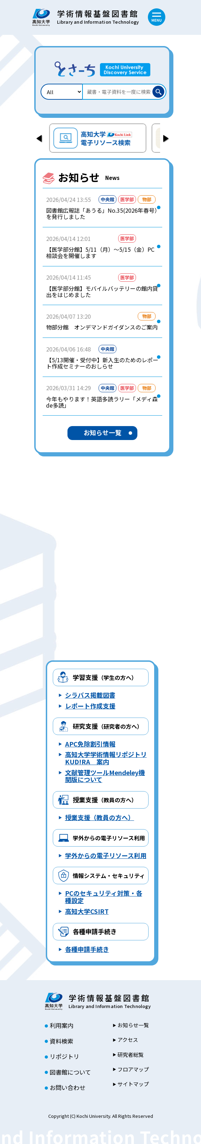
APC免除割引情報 (90, 743)
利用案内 (61, 1025)
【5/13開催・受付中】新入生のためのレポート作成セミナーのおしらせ (102, 363)
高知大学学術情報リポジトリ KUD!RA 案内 (106, 758)
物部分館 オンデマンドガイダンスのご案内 (102, 327)
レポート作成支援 (90, 705)
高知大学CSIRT (87, 911)
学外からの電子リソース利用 (105, 855)
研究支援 (108, 725)
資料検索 (61, 1041)
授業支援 (105, 799)
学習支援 (105, 677)
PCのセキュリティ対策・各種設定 (103, 896)
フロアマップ (133, 1069)
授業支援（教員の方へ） (99, 817)
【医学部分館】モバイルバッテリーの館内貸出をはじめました (102, 291)
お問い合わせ (67, 1087)
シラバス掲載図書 (90, 694)
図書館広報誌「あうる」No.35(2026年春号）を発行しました (101, 213)
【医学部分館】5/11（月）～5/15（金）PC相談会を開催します (100, 252)
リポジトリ (64, 1056)
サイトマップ (133, 1084)
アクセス (127, 1040)
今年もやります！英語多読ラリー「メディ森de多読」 (102, 402)
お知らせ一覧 (102, 432)
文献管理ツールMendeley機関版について (105, 776)
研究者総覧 (130, 1055)
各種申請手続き (95, 931)
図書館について (70, 1072)
